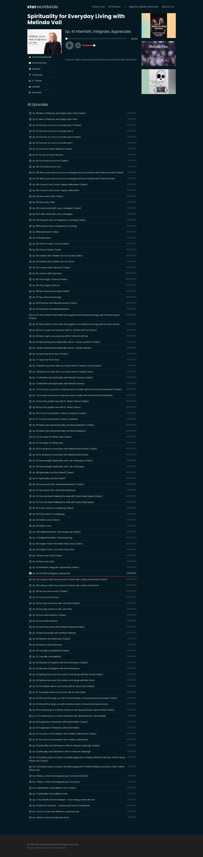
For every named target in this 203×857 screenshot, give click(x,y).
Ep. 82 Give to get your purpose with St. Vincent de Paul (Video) (82, 330)
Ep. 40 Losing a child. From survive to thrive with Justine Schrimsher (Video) (82, 579)
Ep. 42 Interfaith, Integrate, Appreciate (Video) (82, 567)
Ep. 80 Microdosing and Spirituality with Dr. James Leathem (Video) (82, 342)
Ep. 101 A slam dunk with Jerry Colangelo (82, 214)
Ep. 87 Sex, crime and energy (82, 297)
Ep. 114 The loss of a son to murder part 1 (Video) (82, 137)
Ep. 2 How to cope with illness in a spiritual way (82, 811)
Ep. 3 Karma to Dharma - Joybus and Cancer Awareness (82, 805)
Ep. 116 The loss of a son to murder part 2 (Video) (82, 125)
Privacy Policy (34, 847)
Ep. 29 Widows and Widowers (82, 644)
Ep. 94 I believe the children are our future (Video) (82, 255)
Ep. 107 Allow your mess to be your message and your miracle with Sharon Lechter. (82, 178)
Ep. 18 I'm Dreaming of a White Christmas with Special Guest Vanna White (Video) (82, 709)
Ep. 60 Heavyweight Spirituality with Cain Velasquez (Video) (82, 460)
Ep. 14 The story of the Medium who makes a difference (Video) (82, 733)
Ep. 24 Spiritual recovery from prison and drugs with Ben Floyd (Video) (82, 674)
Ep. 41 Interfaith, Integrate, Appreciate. (82, 573)
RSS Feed (35, 92)
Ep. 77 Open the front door (82, 359)
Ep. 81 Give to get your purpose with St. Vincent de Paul (82, 336)
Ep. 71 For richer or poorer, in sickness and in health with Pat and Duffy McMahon (82, 395)
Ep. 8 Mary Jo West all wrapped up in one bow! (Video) (82, 775)
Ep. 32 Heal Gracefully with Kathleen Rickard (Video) (82, 626)
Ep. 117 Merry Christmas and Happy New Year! (82, 119)
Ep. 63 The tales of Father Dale (82, 442)
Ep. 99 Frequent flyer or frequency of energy (82, 226)
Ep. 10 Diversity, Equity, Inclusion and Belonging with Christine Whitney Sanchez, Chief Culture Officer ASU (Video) (82, 759)
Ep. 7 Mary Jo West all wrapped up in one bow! (82, 781)
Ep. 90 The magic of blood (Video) (82, 279)
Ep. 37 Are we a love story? (82, 597)
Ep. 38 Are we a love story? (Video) (82, 591)
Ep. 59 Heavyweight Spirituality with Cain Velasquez (82, 466)
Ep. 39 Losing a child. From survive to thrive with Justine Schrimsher (82, 585)
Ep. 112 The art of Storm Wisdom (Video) (82, 148)
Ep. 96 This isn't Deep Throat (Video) (82, 243)
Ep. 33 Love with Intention (82, 620)
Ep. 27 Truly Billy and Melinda (82, 656)
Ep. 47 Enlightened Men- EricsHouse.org (82, 537)
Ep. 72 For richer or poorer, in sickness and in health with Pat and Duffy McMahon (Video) (82, 389)
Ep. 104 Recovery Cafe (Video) (82, 196)
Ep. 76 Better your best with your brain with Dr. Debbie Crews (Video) (82, 365)
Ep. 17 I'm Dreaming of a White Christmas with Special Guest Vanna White (82, 715)
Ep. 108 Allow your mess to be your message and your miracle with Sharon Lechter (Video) (82, 172)
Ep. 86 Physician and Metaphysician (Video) (82, 303)
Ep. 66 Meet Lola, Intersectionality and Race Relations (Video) (82, 425)
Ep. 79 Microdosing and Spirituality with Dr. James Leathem (82, 347)
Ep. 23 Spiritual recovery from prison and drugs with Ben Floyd (82, 680)
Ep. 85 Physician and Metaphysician (82, 309)
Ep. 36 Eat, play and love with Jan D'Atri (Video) (82, 603)
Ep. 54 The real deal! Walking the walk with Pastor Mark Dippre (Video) (82, 496)
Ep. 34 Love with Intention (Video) (82, 615)
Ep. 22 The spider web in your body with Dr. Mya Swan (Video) (82, 686)
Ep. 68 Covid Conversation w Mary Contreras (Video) (82, 413)
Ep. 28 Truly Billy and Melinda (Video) (82, 650)
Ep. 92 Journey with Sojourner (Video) (82, 267)
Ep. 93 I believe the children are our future (82, 261)
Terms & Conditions (56, 847)
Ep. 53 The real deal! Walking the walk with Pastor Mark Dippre (82, 502)
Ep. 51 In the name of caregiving (82, 514)
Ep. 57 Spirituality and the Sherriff (82, 478)
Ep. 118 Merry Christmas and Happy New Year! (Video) (82, 113)
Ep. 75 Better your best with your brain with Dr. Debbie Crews (82, 371)
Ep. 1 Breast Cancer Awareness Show (82, 817)
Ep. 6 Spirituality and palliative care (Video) (82, 787)
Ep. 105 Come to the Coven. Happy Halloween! (82, 190)
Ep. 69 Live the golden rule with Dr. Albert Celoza (82, 407)
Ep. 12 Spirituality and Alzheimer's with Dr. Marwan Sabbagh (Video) (82, 745)
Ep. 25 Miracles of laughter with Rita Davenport (82, 668)
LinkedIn (34, 86)
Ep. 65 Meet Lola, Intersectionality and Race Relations (82, 430)
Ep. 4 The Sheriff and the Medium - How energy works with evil (82, 799)
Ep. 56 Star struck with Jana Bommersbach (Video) (82, 484)
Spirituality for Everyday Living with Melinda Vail (76, 19)
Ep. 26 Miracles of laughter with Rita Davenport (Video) (82, 662)
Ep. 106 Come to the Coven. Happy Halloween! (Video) (82, 184)
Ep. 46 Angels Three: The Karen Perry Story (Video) (82, 543)
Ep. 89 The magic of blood (82, 285)
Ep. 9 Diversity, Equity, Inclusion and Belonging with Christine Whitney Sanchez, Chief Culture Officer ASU (82, 768)
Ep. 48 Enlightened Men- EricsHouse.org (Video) (82, 531)
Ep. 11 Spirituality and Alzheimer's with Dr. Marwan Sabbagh (82, 751)
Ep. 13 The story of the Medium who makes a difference (82, 739)
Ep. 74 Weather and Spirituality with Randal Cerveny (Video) (82, 377)
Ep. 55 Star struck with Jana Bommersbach (82, 490)
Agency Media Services (143, 6)
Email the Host (38, 62)
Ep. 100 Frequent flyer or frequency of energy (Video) (82, 220)
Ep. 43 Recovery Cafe (82, 561)
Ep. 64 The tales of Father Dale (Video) (82, 436)
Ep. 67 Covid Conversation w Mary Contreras (82, 419)
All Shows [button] (114, 6)
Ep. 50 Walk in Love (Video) (82, 519)
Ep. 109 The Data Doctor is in (82, 166)
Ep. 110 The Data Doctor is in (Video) (82, 160)
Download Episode (40, 57)
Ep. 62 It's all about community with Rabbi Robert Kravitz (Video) (82, 448)
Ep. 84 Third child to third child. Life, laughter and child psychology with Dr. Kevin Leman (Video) (82, 316)
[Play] (69, 45)
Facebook (36, 74)
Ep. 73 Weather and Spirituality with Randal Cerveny (82, 383)
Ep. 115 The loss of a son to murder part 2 (82, 131)
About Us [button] (168, 6)
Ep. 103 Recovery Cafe (82, 202)
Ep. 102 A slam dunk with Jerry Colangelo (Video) (82, 208)
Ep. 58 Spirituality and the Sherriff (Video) (82, 472)
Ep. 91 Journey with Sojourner (82, 273)
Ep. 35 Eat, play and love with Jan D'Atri (82, 609)
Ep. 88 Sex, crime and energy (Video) (82, 291)
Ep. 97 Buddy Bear (82, 237)
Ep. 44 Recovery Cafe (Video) (82, 555)
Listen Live (98, 6)
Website (35, 68)
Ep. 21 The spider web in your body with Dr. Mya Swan (82, 692)
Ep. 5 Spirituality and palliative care (82, 793)
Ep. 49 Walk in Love (82, 525)
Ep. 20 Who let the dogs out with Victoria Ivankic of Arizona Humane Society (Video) (82, 698)
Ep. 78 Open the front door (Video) (82, 353)
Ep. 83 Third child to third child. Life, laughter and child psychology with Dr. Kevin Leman (82, 324)
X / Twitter (35, 80)
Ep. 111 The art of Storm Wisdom (82, 154)
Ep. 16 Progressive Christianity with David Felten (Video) (82, 721)
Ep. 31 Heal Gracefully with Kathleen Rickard (82, 632)
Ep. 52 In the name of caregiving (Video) (82, 508)
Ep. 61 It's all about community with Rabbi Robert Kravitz (82, 454)
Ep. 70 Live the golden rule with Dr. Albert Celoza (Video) (82, 401)
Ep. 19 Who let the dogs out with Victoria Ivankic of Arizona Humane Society (82, 704)
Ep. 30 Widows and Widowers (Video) (82, 638)
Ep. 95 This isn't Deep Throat (82, 249)
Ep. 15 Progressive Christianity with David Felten (82, 727)
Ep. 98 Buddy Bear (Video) (82, 231)
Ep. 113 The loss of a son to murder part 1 (82, 142)
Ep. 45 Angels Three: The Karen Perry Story (82, 549)
